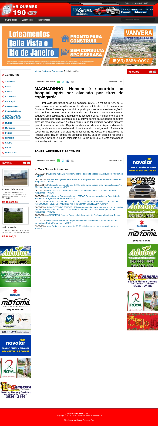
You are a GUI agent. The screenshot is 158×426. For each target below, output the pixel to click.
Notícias (46, 71)
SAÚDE (8, 143)
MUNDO (8, 123)
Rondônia (9, 138)
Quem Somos (27, 20)
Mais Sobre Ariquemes (53, 169)
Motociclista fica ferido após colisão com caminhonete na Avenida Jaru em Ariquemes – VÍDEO (75, 191)
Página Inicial (11, 20)
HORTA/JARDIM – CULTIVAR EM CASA (11, 117)
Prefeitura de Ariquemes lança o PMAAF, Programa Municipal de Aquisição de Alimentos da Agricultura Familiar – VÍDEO (77, 197)
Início (37, 71)
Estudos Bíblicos (13, 111)
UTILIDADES (11, 153)
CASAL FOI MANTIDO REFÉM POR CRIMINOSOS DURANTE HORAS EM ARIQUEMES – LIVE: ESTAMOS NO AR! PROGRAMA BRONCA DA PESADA (76, 202)
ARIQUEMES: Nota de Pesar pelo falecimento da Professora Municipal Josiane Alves (78, 216)
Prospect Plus (88, 420)
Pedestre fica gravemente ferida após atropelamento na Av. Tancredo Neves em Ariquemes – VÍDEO (78, 180)
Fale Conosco (44, 20)
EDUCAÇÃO (10, 101)
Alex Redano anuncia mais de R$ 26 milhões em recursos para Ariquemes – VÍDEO (76, 227)
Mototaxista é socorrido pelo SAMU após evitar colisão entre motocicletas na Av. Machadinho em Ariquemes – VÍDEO (78, 186)
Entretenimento (12, 106)
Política (8, 133)
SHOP (8, 148)
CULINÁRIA (10, 96)
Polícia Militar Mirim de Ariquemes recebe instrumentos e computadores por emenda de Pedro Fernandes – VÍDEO (76, 221)
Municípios (10, 128)
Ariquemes (10, 82)
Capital (8, 91)
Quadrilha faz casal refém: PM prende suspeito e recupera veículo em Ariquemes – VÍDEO (79, 175)
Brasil (7, 87)
